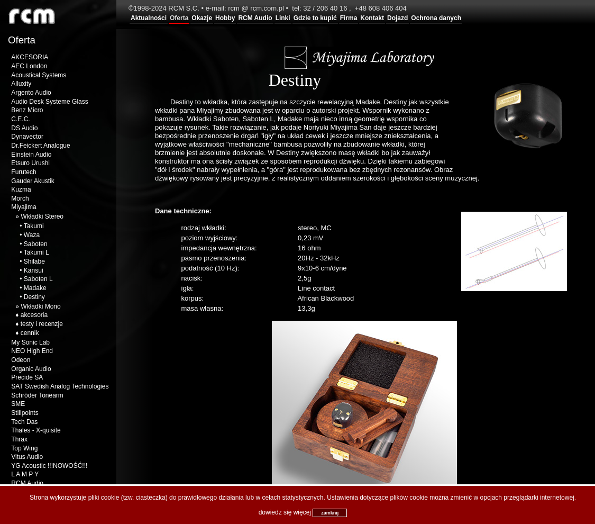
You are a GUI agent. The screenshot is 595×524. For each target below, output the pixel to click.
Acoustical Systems (38, 75)
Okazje (201, 18)
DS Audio (24, 128)
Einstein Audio (31, 154)
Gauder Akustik (32, 181)
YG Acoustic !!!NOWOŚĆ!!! (49, 465)
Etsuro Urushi (30, 163)
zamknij (329, 513)
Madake (35, 288)
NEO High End (32, 351)
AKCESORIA (29, 57)
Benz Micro (27, 110)
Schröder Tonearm (37, 395)
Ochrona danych (436, 18)
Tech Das (24, 422)
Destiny (34, 297)
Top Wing (24, 448)
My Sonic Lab (30, 342)
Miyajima (23, 207)
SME (18, 404)
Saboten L (38, 279)
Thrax (19, 439)
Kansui (33, 270)
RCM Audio (255, 18)
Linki (283, 18)
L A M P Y (25, 474)
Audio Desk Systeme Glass (49, 101)
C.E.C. (20, 119)
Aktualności (149, 18)
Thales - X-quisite (35, 430)
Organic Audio (31, 369)
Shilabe (34, 261)
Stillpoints (24, 413)
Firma (349, 18)
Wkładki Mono (40, 306)
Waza (32, 235)
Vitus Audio (27, 456)
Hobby (225, 18)
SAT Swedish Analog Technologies (59, 386)
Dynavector (27, 136)
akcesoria (34, 315)
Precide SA (27, 377)
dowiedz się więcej (285, 512)
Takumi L (36, 252)
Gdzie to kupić (315, 18)
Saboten (36, 244)
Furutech (23, 172)
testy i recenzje (42, 324)
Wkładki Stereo (42, 216)
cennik (30, 333)
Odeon (20, 360)
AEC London (29, 66)
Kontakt (372, 18)
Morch (20, 198)
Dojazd (397, 18)
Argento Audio (31, 92)
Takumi (34, 226)
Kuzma (21, 189)
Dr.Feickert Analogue (40, 145)
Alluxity (21, 83)
